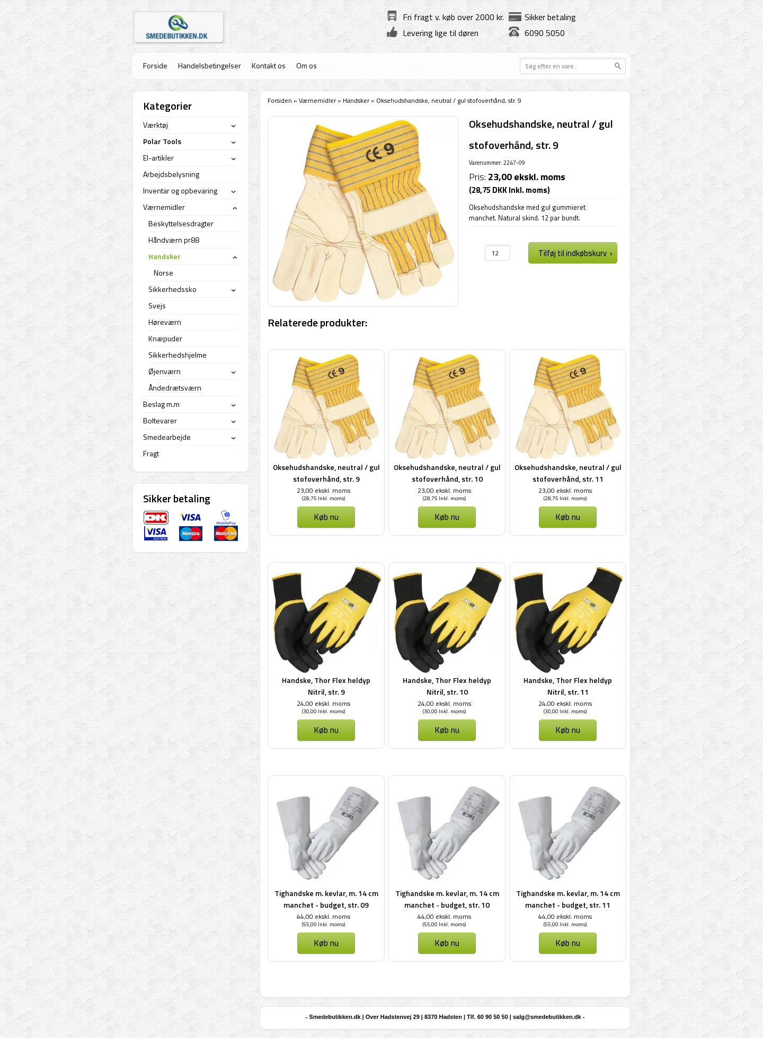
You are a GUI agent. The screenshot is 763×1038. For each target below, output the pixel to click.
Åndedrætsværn (174, 387)
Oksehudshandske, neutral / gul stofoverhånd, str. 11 (568, 473)
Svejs (157, 305)
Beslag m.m (161, 404)
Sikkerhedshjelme (177, 354)
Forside (155, 65)
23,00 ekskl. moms (323, 490)
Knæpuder (165, 338)
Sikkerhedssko (172, 289)
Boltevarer (160, 420)
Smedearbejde (167, 436)
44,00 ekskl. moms (323, 916)
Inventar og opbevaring (180, 190)
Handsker (356, 100)
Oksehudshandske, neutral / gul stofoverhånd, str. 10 (447, 473)
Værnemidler (317, 100)
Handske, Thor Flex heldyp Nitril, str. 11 (568, 686)
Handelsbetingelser (209, 65)
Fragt (151, 453)
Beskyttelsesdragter (181, 223)
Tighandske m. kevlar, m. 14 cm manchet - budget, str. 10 (447, 899)
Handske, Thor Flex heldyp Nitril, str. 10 (447, 686)
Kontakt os (269, 65)
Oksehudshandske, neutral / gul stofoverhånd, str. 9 (326, 473)
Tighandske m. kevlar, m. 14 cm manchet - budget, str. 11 (568, 899)
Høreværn (164, 321)
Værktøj (155, 124)
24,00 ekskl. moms (323, 703)
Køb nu (326, 516)
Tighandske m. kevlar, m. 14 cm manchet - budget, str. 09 (326, 899)
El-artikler (158, 157)
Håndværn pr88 (173, 239)
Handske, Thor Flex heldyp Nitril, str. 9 (326, 686)
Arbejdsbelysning (171, 174)
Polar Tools (162, 141)
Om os (306, 65)
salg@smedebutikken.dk (547, 1017)
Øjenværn (164, 371)
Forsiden (280, 100)
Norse (163, 272)
